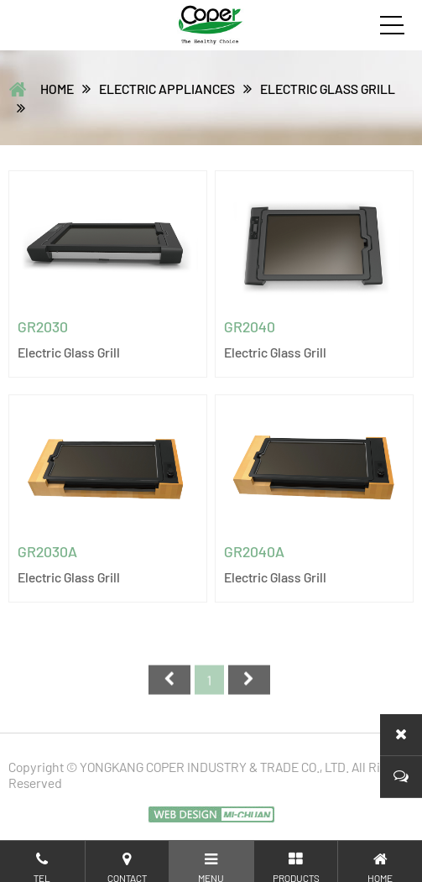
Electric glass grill (327, 89)
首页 (169, 690)
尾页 (249, 690)
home (57, 89)
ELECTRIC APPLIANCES (167, 89)
